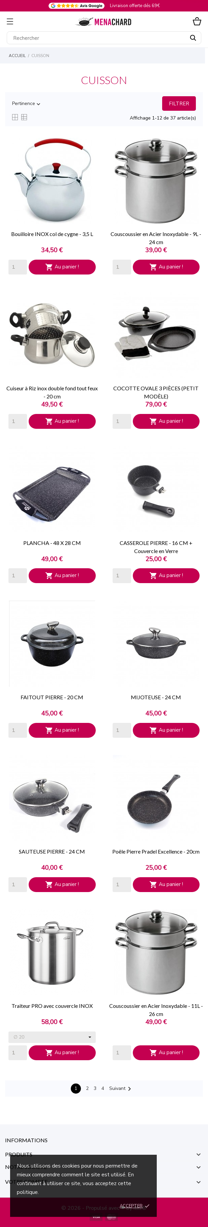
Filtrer (179, 103)
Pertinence (27, 104)
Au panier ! (62, 267)
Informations (26, 1140)
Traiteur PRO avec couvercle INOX (52, 1005)
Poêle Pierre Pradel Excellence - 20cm (156, 851)
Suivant (121, 1089)
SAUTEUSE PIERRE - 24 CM (52, 851)
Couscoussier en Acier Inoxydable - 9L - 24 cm (156, 238)
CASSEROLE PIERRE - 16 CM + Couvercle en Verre (156, 547)
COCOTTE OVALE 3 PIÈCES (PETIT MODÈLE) (156, 392)
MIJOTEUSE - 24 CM (156, 697)
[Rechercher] (104, 37)
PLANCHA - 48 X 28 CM (52, 543)
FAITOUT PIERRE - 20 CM (52, 697)
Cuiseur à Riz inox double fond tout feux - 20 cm (52, 392)
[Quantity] (17, 267)
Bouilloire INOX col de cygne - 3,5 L (52, 234)
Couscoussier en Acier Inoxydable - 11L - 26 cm (156, 1009)
